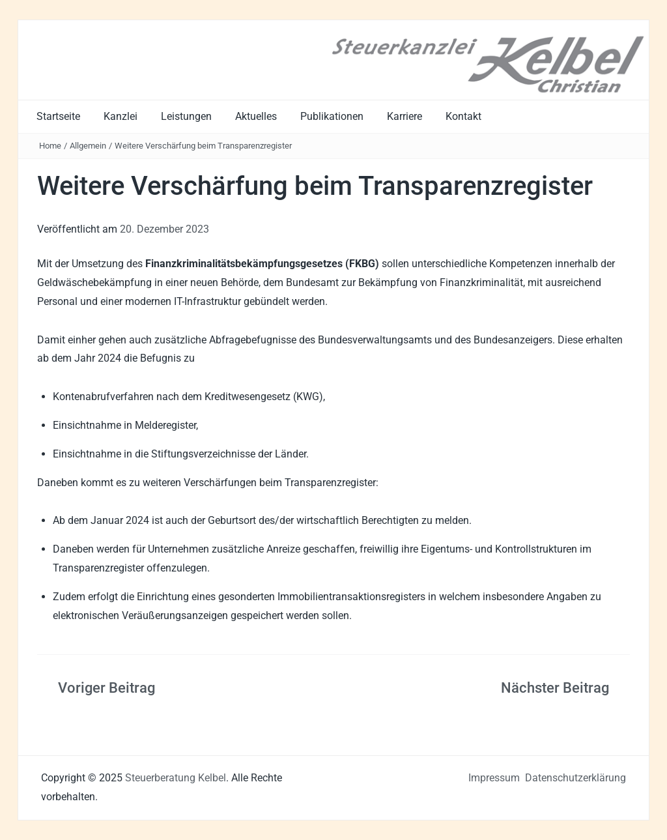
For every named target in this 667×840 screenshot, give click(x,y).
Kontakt (463, 116)
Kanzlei (120, 116)
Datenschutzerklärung (575, 778)
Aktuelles (256, 116)
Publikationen (331, 116)
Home (50, 146)
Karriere (404, 116)
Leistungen (186, 116)
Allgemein (88, 146)
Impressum (494, 778)
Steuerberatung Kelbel (175, 778)
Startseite (58, 116)
